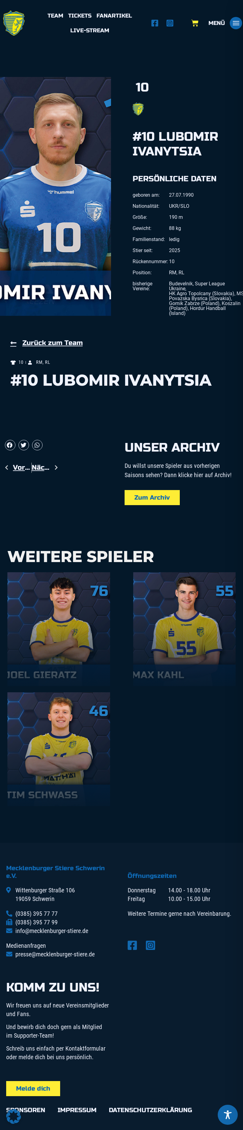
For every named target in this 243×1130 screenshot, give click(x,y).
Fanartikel (114, 15)
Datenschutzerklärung (150, 1110)
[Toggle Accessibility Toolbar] (227, 1114)
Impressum (77, 1110)
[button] (10, 445)
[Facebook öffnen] (156, 23)
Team (55, 15)
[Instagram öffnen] (172, 23)
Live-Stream (89, 30)
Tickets (80, 15)
